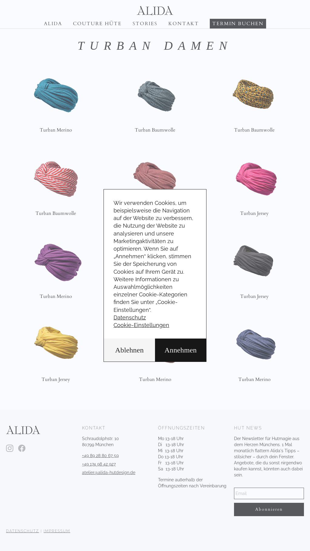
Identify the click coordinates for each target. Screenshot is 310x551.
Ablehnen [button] (129, 350)
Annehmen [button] (180, 350)
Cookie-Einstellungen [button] (141, 325)
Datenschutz (130, 317)
